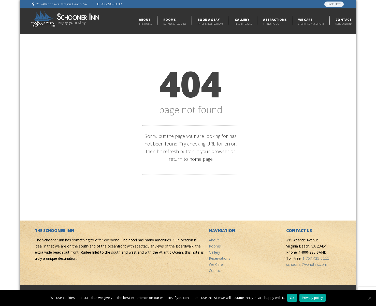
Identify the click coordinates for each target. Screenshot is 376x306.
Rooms (215, 246)
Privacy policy (312, 298)
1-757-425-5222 (315, 258)
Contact (215, 270)
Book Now (334, 4)
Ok (292, 298)
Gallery (214, 252)
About (214, 240)
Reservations (219, 258)
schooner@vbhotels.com (306, 264)
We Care (216, 264)
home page (201, 159)
